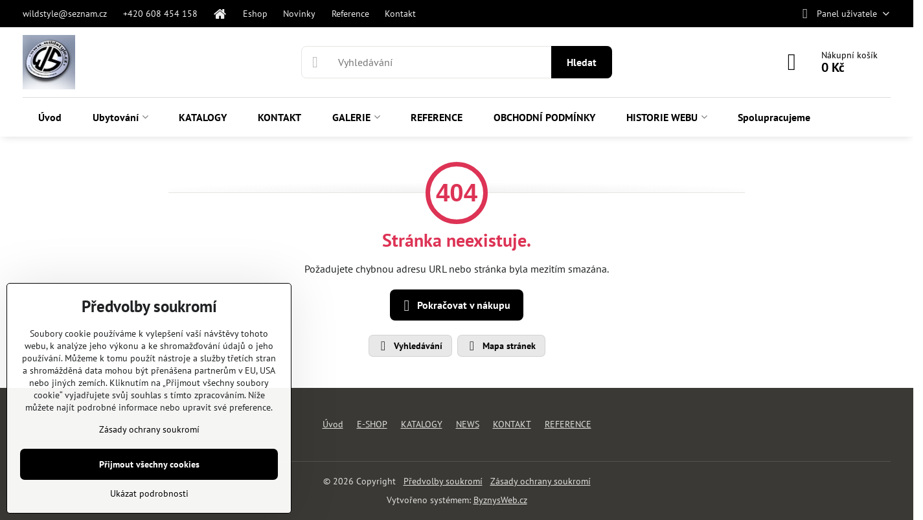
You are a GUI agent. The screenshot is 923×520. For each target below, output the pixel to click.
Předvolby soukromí (443, 481)
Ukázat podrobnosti (149, 493)
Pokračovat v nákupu (454, 305)
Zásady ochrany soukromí (540, 481)
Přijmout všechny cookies (149, 464)
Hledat (582, 62)
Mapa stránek (501, 345)
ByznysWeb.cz (500, 500)
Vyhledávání (409, 345)
